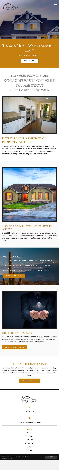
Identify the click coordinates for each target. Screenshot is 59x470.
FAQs (29, 447)
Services (29, 436)
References (29, 443)
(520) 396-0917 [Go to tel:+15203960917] (29, 411)
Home (29, 429)
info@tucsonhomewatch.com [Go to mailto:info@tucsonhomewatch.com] (29, 422)
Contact (29, 450)
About (29, 433)
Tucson (29, 440)
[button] (55, 5)
